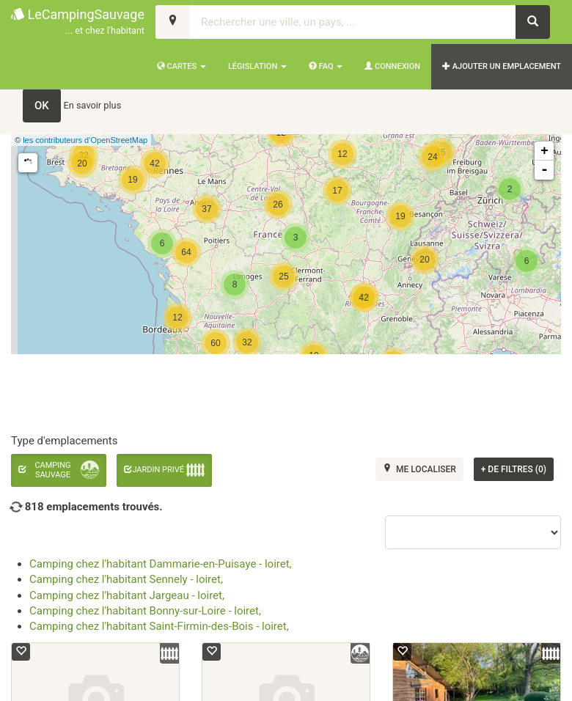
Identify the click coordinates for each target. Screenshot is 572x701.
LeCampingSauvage (77, 22)
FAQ (325, 66)
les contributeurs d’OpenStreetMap (85, 140)
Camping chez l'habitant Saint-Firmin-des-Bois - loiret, (159, 626)
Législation (257, 66)
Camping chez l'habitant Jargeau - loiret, (126, 595)
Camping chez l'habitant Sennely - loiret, (126, 579)
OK (41, 105)
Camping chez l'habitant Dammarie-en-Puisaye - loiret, (160, 563)
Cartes (181, 66)
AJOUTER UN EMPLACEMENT (501, 66)
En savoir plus (93, 105)
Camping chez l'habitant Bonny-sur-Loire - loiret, (145, 610)
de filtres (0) (513, 469)
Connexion (392, 66)
